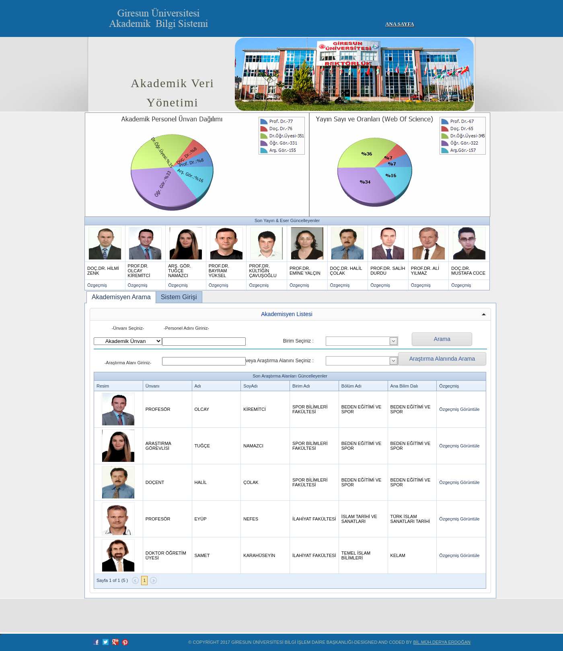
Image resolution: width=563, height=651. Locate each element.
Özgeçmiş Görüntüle (459, 409)
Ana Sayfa (399, 24)
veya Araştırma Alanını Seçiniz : (280, 360)
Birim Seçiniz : (298, 341)
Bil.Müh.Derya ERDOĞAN (442, 642)
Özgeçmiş (97, 285)
